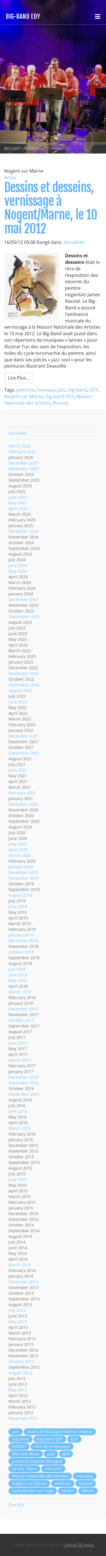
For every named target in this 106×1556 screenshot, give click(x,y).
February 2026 (22, 451)
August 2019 (20, 895)
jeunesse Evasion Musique (37, 1461)
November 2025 (23, 468)
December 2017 (23, 1009)
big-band (77, 390)
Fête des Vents (25, 1453)
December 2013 (23, 1281)
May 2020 (17, 844)
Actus (29, 148)
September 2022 (24, 684)
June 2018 (17, 974)
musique (46, 390)
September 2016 (24, 1094)
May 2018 (17, 980)
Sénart (88, 1490)
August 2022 (20, 690)
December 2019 (23, 872)
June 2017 (17, 1043)
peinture (25, 390)
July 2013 (16, 1310)
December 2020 (23, 804)
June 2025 (17, 497)
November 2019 (23, 878)
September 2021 (24, 753)
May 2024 (17, 571)
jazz (62, 390)
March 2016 (19, 1128)
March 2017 (19, 1060)
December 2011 (23, 1418)
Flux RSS (16, 1504)
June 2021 (17, 770)
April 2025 (18, 508)
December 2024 (23, 531)
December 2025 (23, 463)
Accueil (11, 148)
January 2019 (20, 935)
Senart (67, 1490)
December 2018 (23, 940)
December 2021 (23, 736)
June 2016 (17, 1111)
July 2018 (16, 969)
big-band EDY (60, 396)
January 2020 (20, 866)
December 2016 (23, 1077)
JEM (66, 1453)
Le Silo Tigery (24, 1468)
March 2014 (19, 1264)
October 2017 (21, 1020)
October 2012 (21, 1361)
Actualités (74, 242)
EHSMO (19, 1446)
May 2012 (17, 1390)
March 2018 (19, 991)
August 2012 (20, 1372)
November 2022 (23, 673)
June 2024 (17, 565)
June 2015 (17, 1179)
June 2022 (17, 702)
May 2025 (17, 502)
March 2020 (19, 855)
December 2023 (23, 599)
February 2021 (22, 792)
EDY (94, 390)
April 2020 (18, 849)
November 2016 (23, 1082)
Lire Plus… (18, 378)
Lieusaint (53, 1468)
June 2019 (17, 906)
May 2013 (17, 1321)
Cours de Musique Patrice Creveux (59, 1431)
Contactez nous (79, 1545)
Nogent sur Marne (23, 396)
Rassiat (60, 403)
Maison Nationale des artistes (48, 399)
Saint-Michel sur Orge (32, 1490)
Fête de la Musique (52, 1446)
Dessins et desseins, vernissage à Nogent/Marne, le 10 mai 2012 (50, 208)
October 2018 (21, 952)
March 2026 (19, 446)
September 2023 (24, 616)
